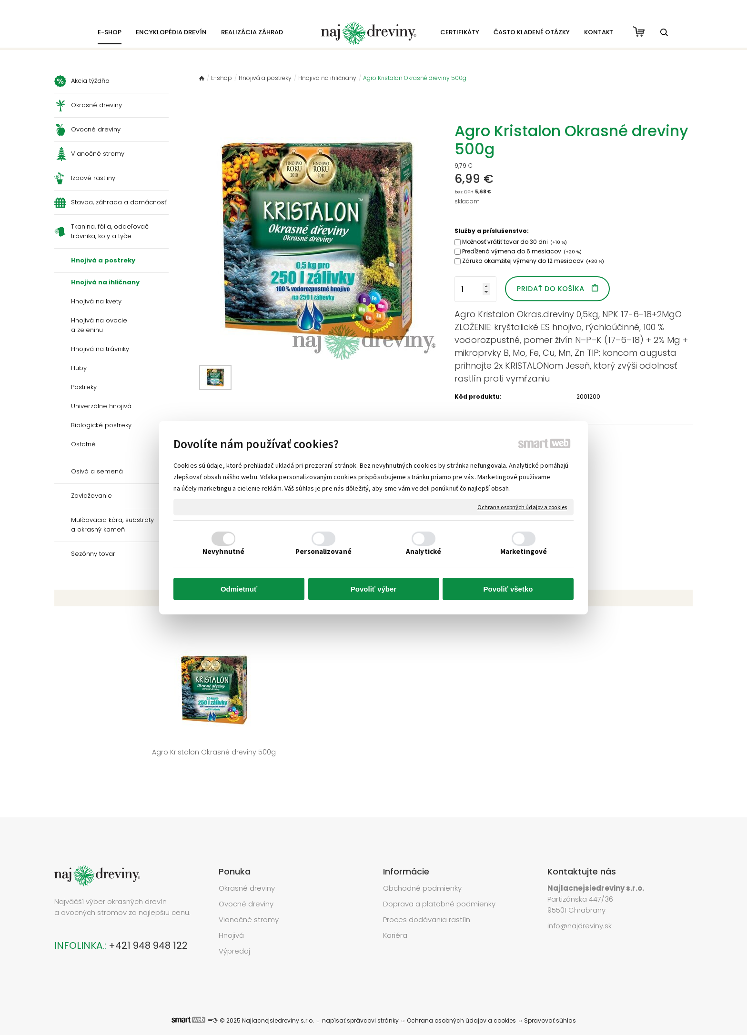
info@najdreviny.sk (579, 911)
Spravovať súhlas (550, 1006)
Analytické (423, 551)
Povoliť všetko (508, 589)
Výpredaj (234, 937)
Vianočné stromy (249, 905)
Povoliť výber (373, 589)
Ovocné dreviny (246, 889)
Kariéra (395, 921)
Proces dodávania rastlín (427, 905)
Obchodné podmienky (422, 874)
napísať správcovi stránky (360, 1006)
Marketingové (523, 551)
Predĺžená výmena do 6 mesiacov (522, 251)
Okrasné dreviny (247, 874)
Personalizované (323, 551)
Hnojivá (231, 921)
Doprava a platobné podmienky (439, 889)
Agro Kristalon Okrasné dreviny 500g (127, 752)
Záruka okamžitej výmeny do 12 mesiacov (533, 261)
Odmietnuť (239, 589)
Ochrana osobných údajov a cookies (522, 506)
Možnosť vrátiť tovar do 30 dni (514, 242)
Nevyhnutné (223, 551)
